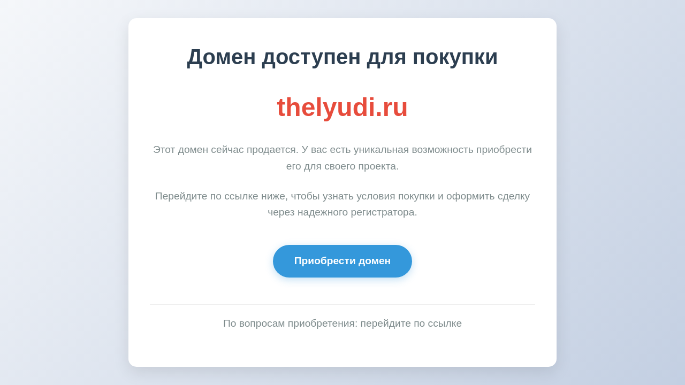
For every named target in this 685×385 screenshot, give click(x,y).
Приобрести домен (342, 260)
